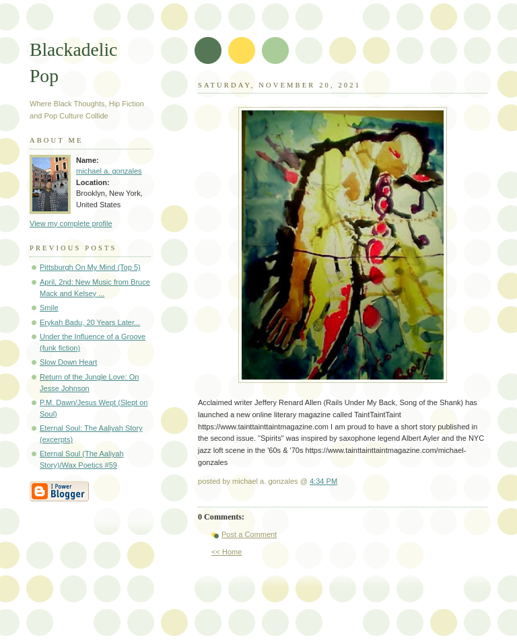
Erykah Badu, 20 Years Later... (90, 322)
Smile (49, 308)
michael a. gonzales (109, 171)
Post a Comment (249, 534)
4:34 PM (323, 481)
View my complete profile (71, 223)
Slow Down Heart (68, 362)
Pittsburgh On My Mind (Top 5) (90, 267)
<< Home (226, 552)
